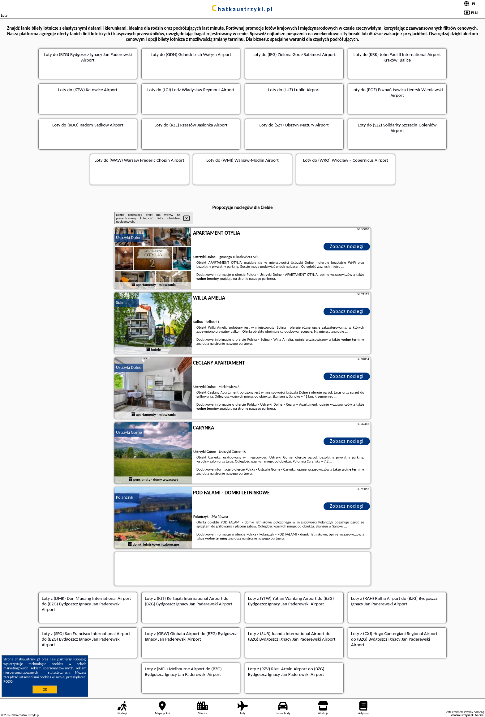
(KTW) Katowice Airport (95, 89)
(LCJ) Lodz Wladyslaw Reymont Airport (198, 89)
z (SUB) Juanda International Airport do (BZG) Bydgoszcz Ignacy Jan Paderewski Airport (292, 636)
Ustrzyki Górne (129, 432)
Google (80, 659)
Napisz (479, 715)
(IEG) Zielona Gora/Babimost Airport (302, 54)
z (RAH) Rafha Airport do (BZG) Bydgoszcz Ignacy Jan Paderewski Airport (394, 601)
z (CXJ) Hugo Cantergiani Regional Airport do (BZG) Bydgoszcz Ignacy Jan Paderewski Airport (394, 639)
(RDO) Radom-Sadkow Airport (95, 125)
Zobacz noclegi (347, 246)
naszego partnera (262, 278)
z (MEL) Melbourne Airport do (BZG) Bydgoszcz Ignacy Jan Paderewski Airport (183, 671)
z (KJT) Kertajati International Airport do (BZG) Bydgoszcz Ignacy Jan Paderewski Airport (188, 601)
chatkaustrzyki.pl (242, 9)
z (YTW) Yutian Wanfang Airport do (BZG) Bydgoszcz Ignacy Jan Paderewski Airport (291, 601)
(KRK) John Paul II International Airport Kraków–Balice (404, 57)
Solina (121, 302)
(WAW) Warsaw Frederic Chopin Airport (146, 160)
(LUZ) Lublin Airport (301, 89)
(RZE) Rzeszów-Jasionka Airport (199, 125)
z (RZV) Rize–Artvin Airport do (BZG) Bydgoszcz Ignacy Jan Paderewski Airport (286, 671)
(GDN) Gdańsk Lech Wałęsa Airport (198, 54)
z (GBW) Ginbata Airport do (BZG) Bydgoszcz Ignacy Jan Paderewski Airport (191, 636)
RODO (8, 681)
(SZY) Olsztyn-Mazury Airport (301, 125)
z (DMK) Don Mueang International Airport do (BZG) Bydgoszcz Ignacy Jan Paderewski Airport (86, 603)
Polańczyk (124, 497)
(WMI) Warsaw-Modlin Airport (250, 160)
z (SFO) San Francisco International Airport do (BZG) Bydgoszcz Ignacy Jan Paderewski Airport (86, 639)
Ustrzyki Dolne (128, 237)
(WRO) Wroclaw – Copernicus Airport (353, 160)
